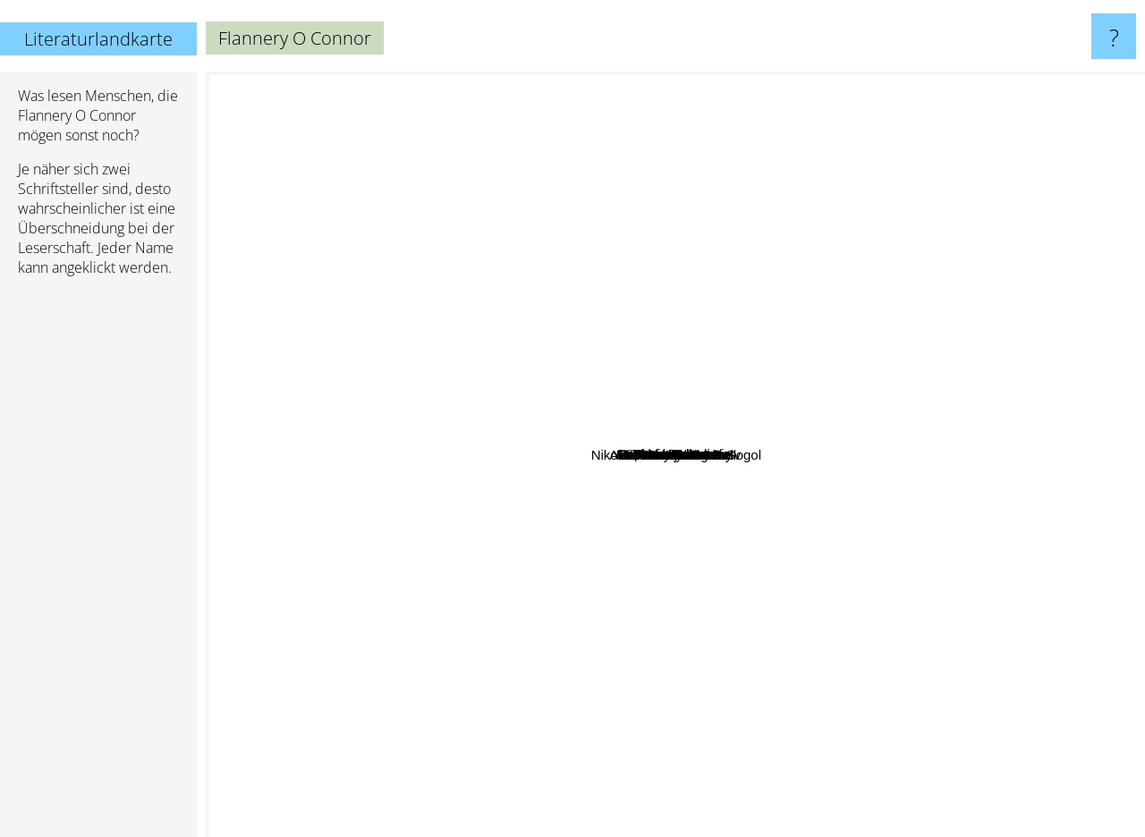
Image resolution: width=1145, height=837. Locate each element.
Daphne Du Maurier (735, 185)
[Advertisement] (98, 564)
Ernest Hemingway (721, 823)
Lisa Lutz (651, 287)
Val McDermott (833, 367)
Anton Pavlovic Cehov (775, 622)
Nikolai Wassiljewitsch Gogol (856, 577)
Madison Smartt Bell (838, 495)
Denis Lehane (599, 264)
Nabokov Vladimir (909, 376)
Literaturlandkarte (98, 39)
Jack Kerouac (345, 722)
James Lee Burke (366, 470)
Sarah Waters (538, 227)
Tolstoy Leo (530, 516)
